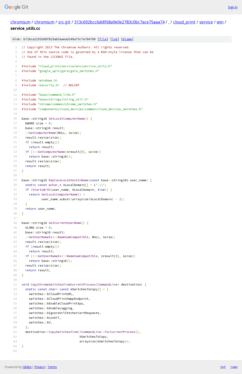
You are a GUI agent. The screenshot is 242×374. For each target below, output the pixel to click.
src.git (64, 22)
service (206, 22)
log (114, 39)
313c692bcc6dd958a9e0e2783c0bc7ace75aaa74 (119, 22)
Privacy (39, 367)
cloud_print (184, 22)
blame (127, 39)
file (103, 39)
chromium (20, 22)
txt (223, 367)
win (220, 22)
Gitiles (27, 367)
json (233, 367)
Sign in (232, 7)
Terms (52, 367)
